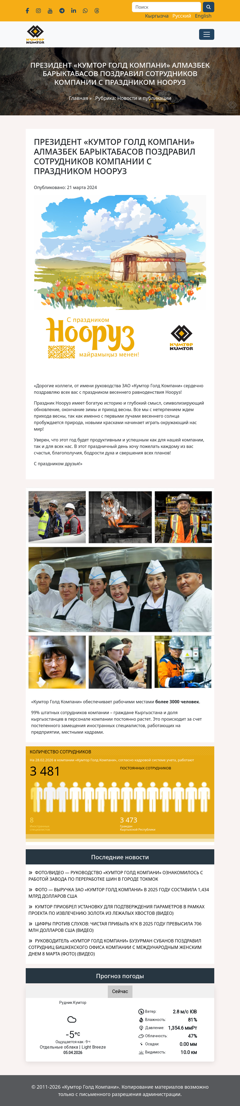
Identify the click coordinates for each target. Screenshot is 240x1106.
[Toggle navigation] (206, 34)
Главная (78, 98)
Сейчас (120, 991)
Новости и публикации (144, 98)
